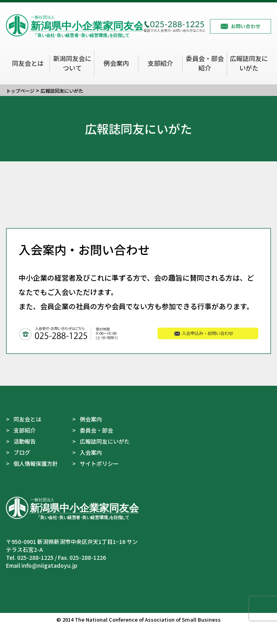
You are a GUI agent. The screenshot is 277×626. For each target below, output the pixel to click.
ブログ (21, 452)
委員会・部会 (96, 430)
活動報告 (24, 441)
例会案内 (116, 63)
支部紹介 (160, 63)
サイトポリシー (99, 463)
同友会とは (28, 63)
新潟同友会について (72, 63)
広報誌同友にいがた (249, 63)
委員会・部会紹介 (205, 63)
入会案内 (91, 452)
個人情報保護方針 (35, 463)
